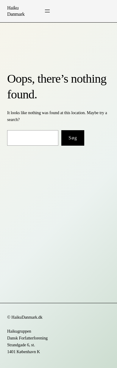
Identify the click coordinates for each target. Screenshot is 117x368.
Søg (72, 138)
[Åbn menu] (47, 11)
